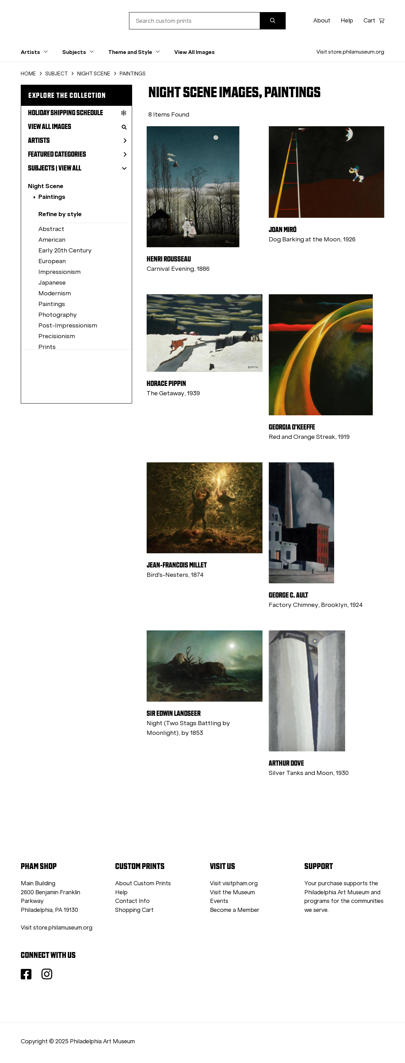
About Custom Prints (143, 883)
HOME (28, 73)
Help (347, 20)
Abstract (51, 228)
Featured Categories (77, 154)
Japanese (52, 282)
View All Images (194, 51)
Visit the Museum (232, 892)
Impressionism (59, 271)
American (51, 239)
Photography (57, 314)
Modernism (54, 293)
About (321, 20)
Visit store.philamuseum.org (350, 52)
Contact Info (132, 901)
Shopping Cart (134, 910)
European (52, 261)
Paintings (51, 197)
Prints (47, 346)
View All (69, 168)
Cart (373, 20)
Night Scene (45, 186)
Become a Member (234, 910)
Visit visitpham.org (234, 883)
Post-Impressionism (67, 325)
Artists (77, 140)
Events (219, 901)
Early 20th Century (65, 250)
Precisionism (56, 336)
